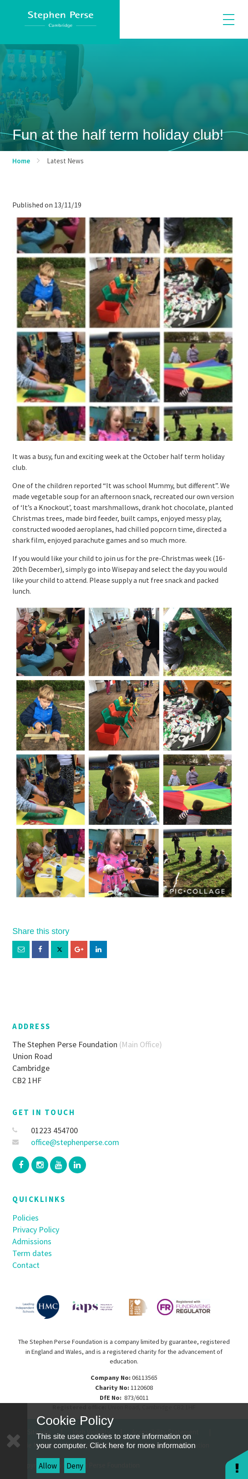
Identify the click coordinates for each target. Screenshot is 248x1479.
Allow (48, 1466)
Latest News (65, 160)
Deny (74, 1466)
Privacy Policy (35, 1229)
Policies (25, 1217)
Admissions (31, 1241)
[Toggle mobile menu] (228, 19)
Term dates (32, 1253)
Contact (26, 1265)
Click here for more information (142, 1445)
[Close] (13, 1441)
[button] (236, 1464)
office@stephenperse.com (65, 1142)
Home (21, 160)
